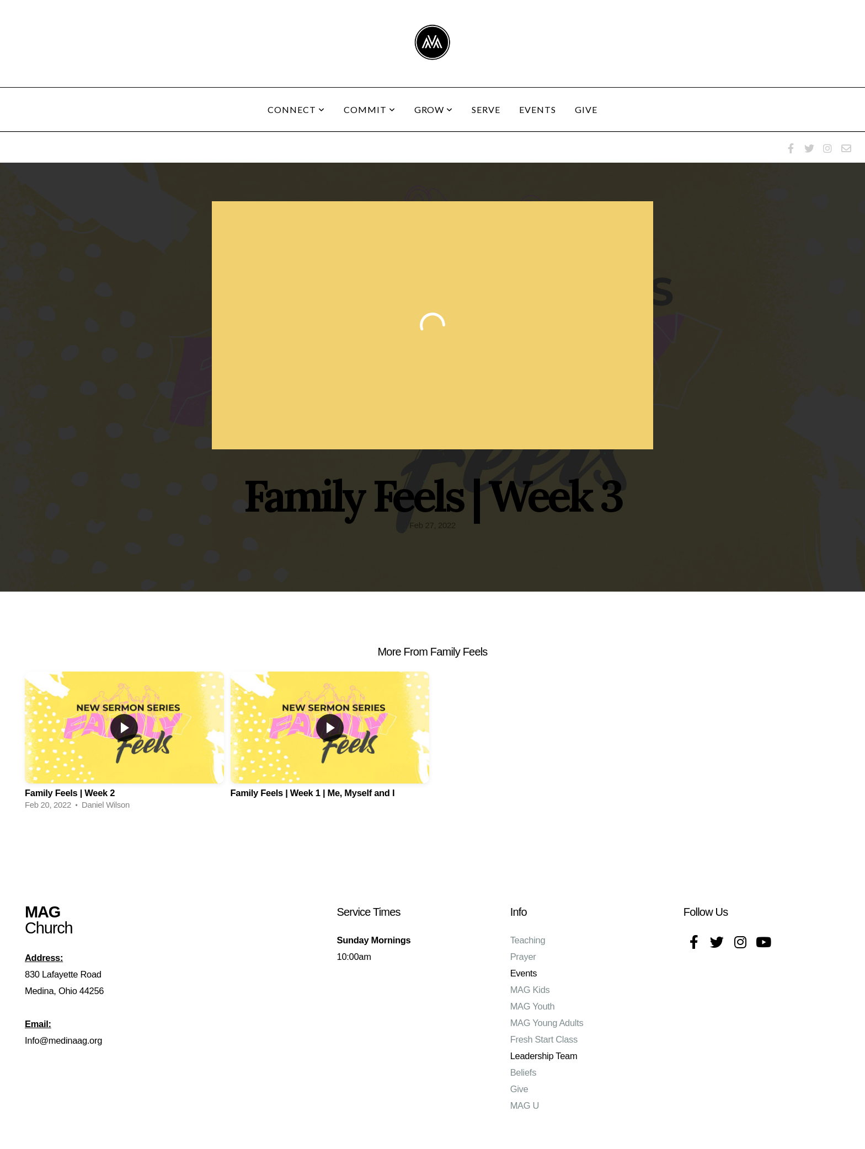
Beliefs (523, 1072)
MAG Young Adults (547, 1023)
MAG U (525, 1105)
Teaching (528, 940)
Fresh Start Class (544, 1039)
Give (586, 109)
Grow (433, 109)
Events (537, 109)
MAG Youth (532, 1006)
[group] (124, 744)
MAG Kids (530, 990)
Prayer (523, 957)
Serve (486, 109)
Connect (296, 109)
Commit (370, 109)
